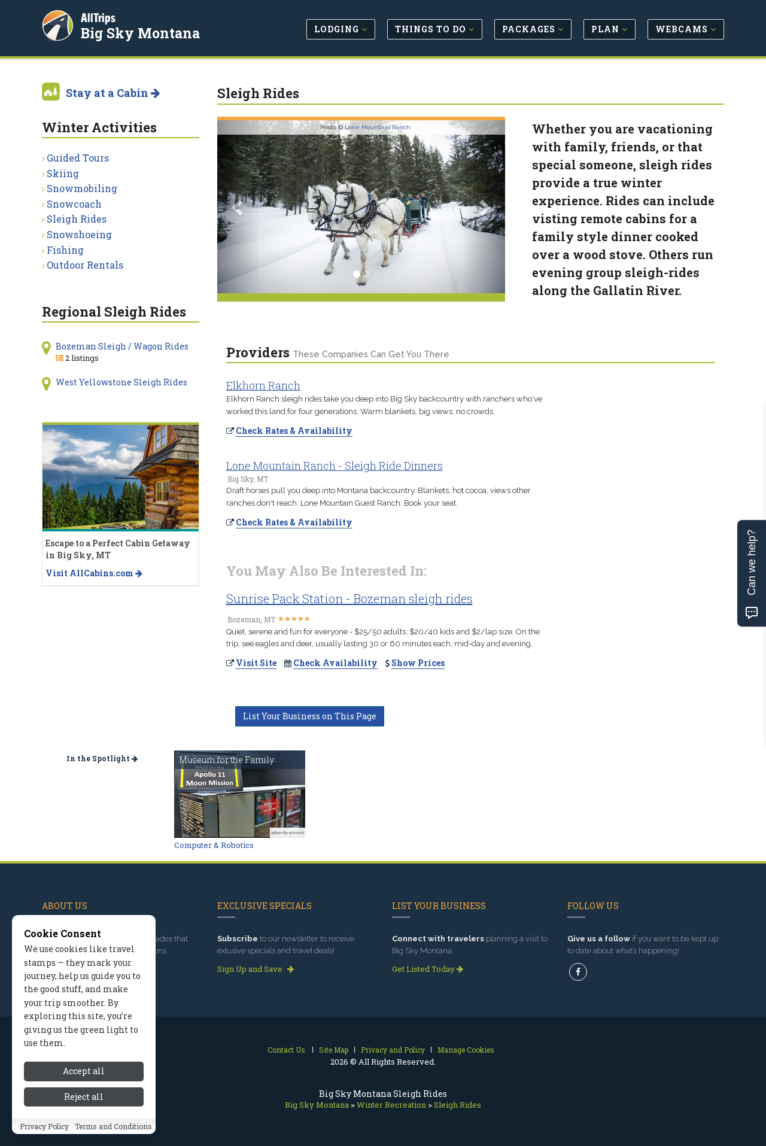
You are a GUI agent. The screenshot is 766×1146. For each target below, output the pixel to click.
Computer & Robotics (214, 845)
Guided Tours (78, 157)
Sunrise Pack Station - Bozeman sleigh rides (349, 598)
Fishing (65, 250)
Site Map (333, 1049)
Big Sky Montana (140, 32)
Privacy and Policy (393, 1049)
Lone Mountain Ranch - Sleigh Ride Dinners (334, 465)
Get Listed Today (427, 968)
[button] (238, 206)
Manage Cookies (465, 1049)
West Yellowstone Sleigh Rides (121, 382)
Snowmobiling (82, 188)
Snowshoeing (79, 234)
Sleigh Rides (77, 218)
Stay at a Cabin (113, 93)
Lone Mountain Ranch (378, 127)
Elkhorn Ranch (263, 385)
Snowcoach (74, 203)
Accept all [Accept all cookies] (84, 1118)
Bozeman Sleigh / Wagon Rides (122, 346)
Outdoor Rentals (85, 265)
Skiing (63, 173)
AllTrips (98, 17)
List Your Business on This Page (309, 716)
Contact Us (286, 1049)
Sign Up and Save (255, 968)
